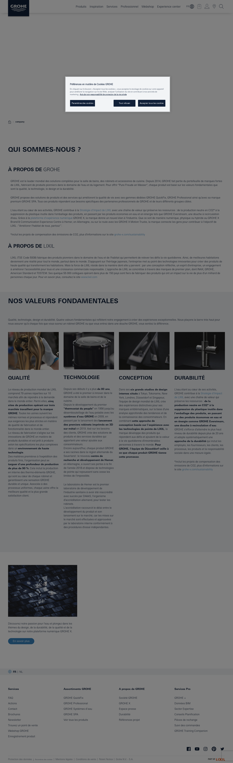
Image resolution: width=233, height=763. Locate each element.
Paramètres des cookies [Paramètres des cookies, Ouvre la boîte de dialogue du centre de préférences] (82, 103)
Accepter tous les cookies (152, 103)
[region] (117, 94)
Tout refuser (124, 103)
